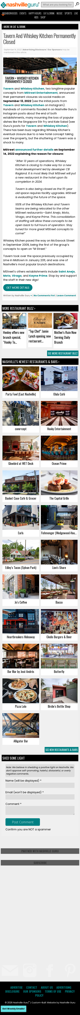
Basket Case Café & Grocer (20, 498)
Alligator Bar (21, 741)
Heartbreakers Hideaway (21, 637)
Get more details (17, 288)
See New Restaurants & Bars (61, 750)
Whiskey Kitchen (32, 105)
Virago (17, 276)
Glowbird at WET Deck (20, 463)
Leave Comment (66, 295)
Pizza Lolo (20, 706)
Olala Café (59, 394)
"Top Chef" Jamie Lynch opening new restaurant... (40, 336)
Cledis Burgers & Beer (59, 637)
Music (59, 13)
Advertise (16, 987)
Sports (68, 13)
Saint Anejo (67, 271)
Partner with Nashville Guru (40, 851)
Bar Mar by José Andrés (20, 671)
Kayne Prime (38, 276)
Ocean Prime (59, 463)
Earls (20, 533)
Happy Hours (35, 13)
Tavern (8, 105)
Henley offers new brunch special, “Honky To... (13, 337)
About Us (47, 987)
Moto (7, 276)
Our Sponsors (55, 49)
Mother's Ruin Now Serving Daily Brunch (65, 337)
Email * (24, 792)
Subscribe (40, 863)
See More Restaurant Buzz (63, 353)
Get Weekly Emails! (13, 1008)
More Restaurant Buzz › (18, 308)
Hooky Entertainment (59, 428)
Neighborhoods (10, 13)
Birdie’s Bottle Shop (59, 706)
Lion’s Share (59, 567)
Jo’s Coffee (21, 602)
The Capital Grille (59, 498)
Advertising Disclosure (34, 49)
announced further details (34, 150)
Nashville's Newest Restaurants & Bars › (30, 361)
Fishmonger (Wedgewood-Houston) (59, 533)
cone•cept (21, 428)
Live (76, 13)
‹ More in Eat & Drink (13, 27)
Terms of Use (53, 991)
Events (23, 13)
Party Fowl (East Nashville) (21, 394)
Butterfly (59, 671)
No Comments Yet (44, 295)
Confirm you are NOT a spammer (28, 829)
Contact (31, 987)
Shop (43, 17)
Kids (36, 17)
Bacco (59, 602)
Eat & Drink (49, 13)
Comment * (13, 804)
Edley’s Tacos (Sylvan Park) (20, 567)
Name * (23, 781)
